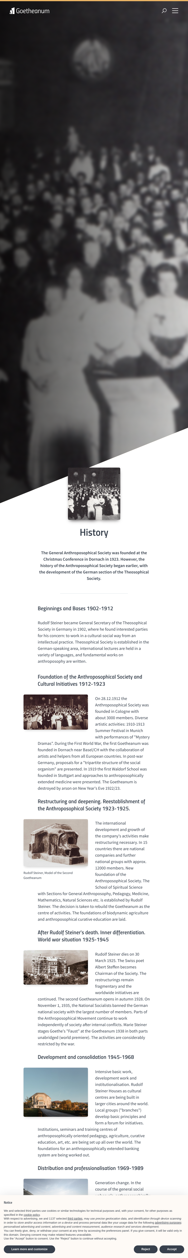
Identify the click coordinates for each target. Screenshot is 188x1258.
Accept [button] (172, 1249)
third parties (74, 1218)
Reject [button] (145, 1249)
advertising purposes (168, 1222)
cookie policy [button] (32, 1214)
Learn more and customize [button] (29, 1249)
